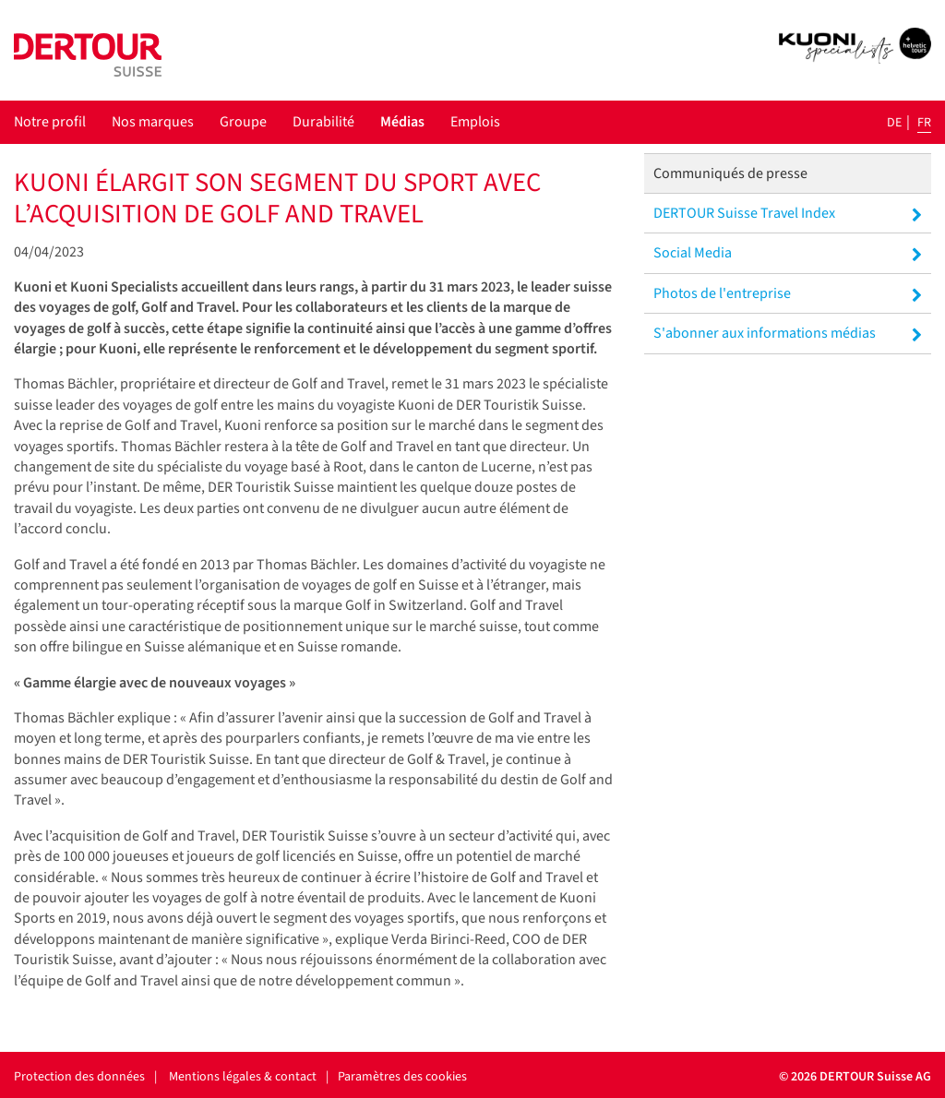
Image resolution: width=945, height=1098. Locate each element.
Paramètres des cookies (402, 1077)
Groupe (243, 122)
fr (924, 122)
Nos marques (153, 122)
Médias (402, 122)
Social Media (787, 253)
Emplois (475, 122)
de (894, 122)
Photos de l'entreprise (787, 293)
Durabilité (323, 122)
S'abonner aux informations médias (787, 333)
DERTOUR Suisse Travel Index (787, 213)
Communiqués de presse (730, 173)
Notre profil (50, 122)
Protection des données (79, 1077)
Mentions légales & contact (243, 1077)
